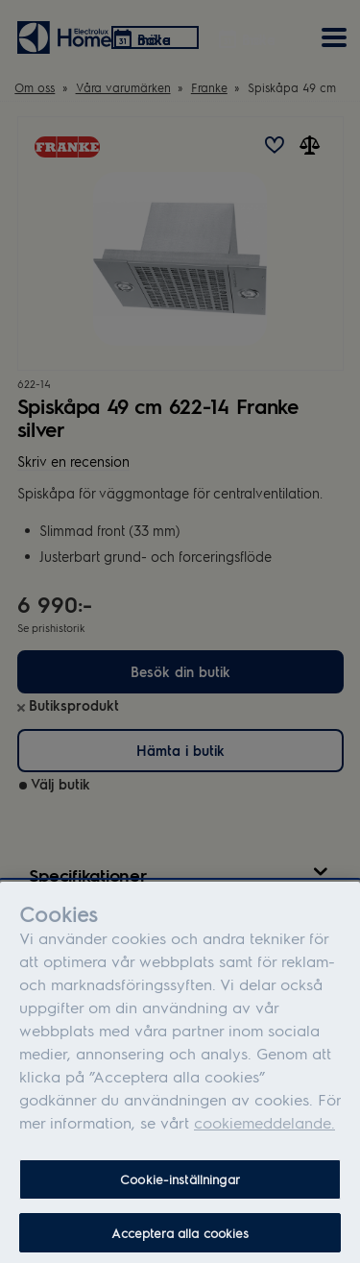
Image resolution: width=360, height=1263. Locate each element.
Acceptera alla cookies (180, 1239)
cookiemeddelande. (264, 1129)
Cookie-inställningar (180, 1186)
